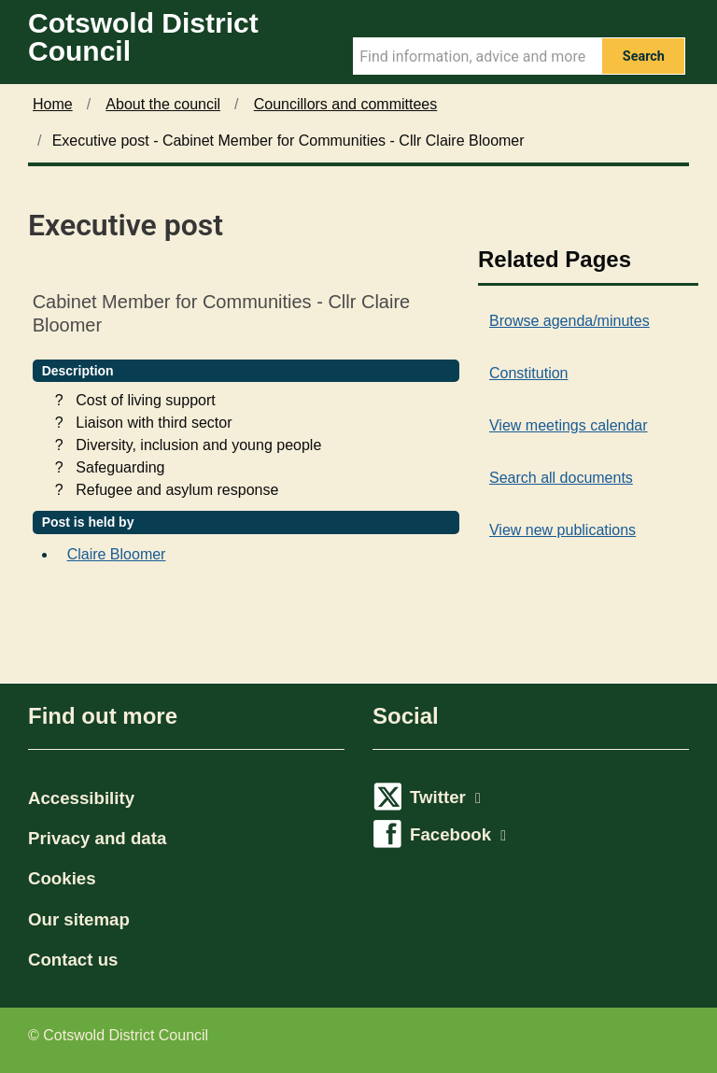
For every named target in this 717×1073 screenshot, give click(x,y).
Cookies (62, 878)
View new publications (562, 530)
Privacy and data (97, 838)
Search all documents (561, 478)
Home (53, 104)
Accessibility (81, 798)
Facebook (458, 834)
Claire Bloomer (116, 554)
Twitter (445, 797)
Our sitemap (79, 919)
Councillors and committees (346, 104)
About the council (162, 104)
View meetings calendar (568, 425)
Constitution (529, 373)
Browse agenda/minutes (569, 321)
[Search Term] (477, 56)
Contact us (73, 959)
